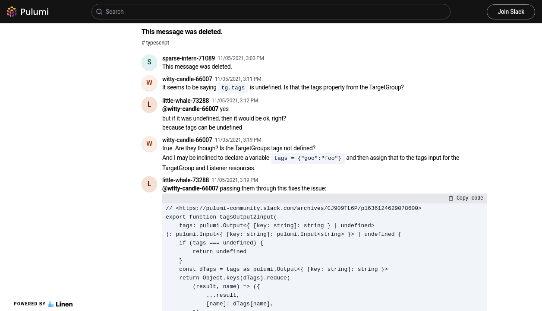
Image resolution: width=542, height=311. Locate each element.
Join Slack (511, 11)
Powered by (43, 304)
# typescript (155, 42)
